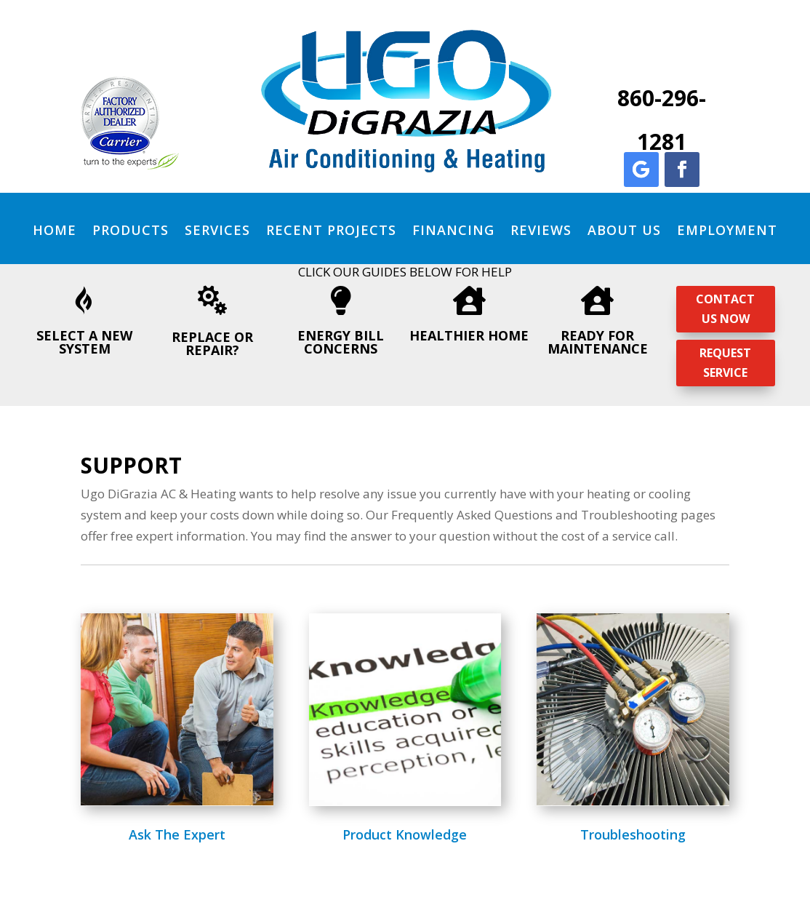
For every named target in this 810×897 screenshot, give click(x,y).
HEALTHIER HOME (469, 335)
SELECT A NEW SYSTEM (84, 342)
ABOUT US (624, 230)
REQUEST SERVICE (725, 362)
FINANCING (453, 230)
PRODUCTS (130, 230)
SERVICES (217, 230)
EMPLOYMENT (727, 230)
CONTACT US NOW (725, 309)
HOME (54, 230)
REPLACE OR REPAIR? (212, 343)
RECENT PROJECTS (331, 230)
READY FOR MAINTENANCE (598, 342)
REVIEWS (541, 230)
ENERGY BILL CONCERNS (340, 342)
